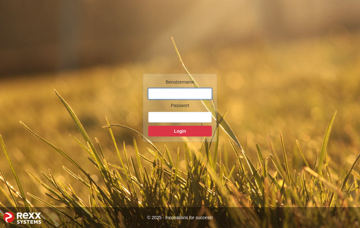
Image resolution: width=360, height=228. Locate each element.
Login (180, 131)
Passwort (180, 105)
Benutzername (180, 82)
